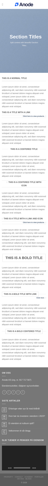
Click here (41, 298)
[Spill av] (5, 468)
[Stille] (38, 468)
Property (8, 477)
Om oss (20, 479)
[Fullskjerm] (42, 468)
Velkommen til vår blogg (19, 431)
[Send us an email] (18, 392)
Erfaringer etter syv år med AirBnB (24, 409)
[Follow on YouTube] (23, 392)
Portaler (39, 477)
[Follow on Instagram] (9, 392)
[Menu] (3, 4)
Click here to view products (34, 116)
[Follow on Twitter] (13, 392)
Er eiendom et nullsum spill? (21, 423)
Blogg (29, 479)
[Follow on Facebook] (4, 392)
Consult (19, 477)
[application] (24, 458)
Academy (29, 477)
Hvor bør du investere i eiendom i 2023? (27, 416)
